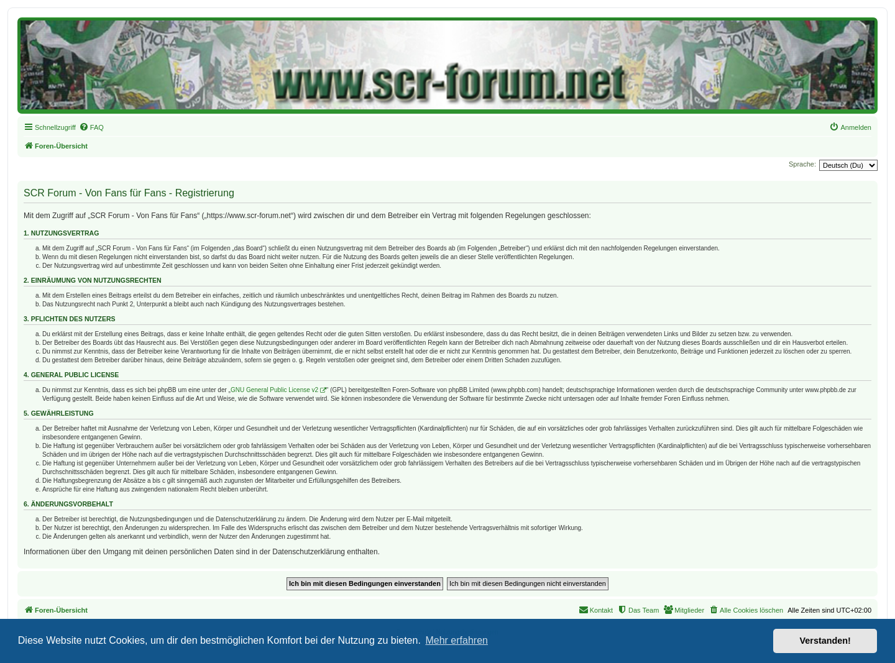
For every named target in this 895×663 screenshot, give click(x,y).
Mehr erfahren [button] (456, 640)
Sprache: (802, 164)
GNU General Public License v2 (274, 389)
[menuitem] (91, 127)
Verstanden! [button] (825, 641)
